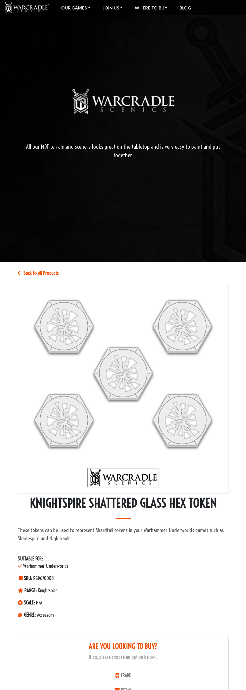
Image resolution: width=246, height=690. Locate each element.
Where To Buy (151, 7)
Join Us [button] (111, 7)
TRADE (123, 675)
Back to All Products (38, 273)
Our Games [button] (74, 7)
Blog (185, 7)
